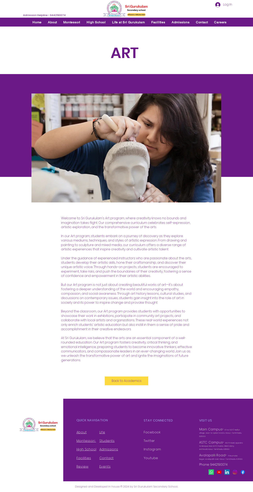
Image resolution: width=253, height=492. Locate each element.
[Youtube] (219, 472)
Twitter (149, 441)
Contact (106, 458)
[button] (52, 22)
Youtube (151, 458)
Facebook (152, 432)
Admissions (108, 449)
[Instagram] (235, 472)
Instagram (152, 449)
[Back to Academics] (126, 380)
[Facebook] (242, 472)
